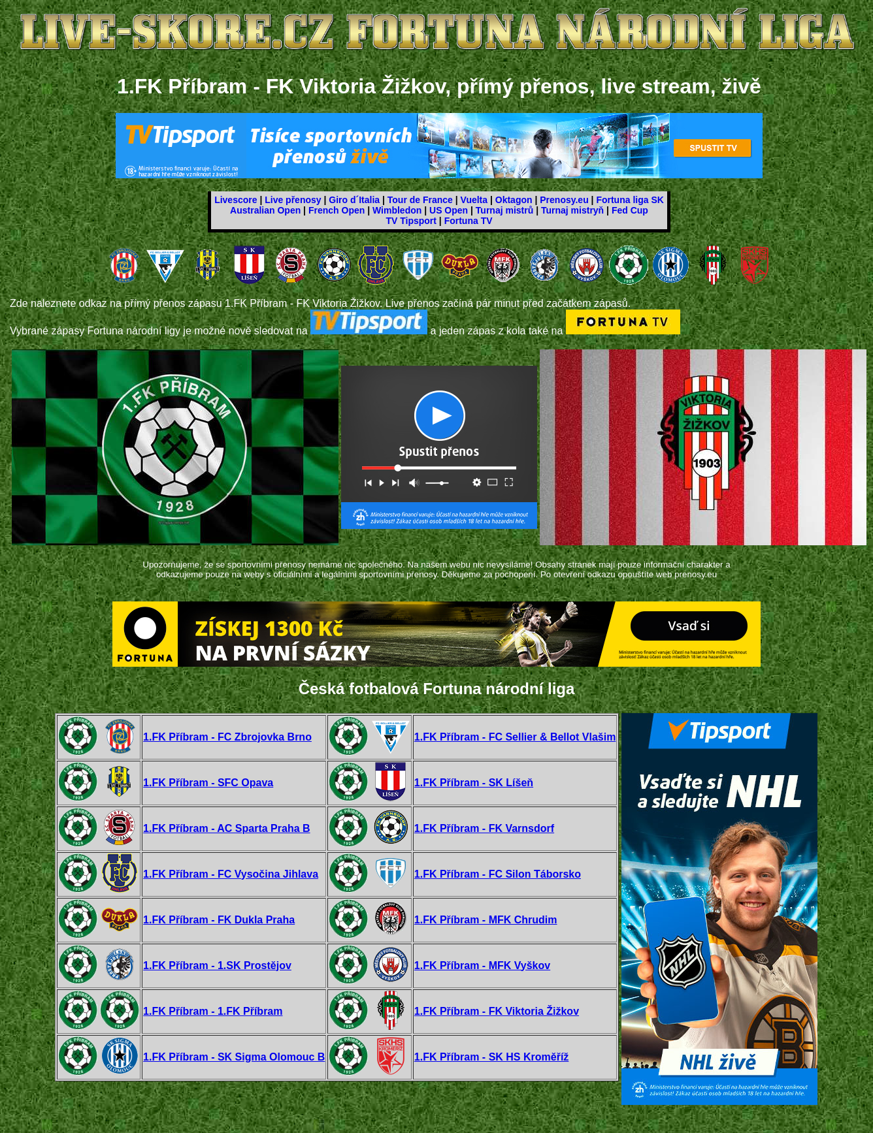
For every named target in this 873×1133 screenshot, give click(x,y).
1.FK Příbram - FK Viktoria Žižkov (496, 1011)
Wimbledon (396, 210)
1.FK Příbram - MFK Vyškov (482, 965)
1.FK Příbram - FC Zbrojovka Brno (227, 736)
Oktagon (514, 200)
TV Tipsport (411, 220)
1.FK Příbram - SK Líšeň (473, 782)
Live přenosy (293, 200)
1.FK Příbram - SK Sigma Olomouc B (234, 1056)
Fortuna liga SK (629, 200)
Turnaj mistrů (504, 210)
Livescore (235, 200)
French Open (336, 210)
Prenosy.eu (564, 200)
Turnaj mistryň (572, 210)
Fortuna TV (468, 220)
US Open (448, 210)
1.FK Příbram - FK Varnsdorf (484, 828)
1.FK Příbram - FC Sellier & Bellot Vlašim (515, 736)
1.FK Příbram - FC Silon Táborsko (497, 874)
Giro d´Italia (354, 200)
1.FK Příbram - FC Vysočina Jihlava (230, 874)
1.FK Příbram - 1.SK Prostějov (217, 965)
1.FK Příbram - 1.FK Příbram (212, 1011)
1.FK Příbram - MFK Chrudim (485, 919)
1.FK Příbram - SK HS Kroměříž (491, 1056)
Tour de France (420, 200)
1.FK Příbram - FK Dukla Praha (219, 919)
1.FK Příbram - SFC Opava (208, 782)
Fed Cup (630, 210)
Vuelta (474, 200)
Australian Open (265, 210)
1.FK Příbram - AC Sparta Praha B (226, 828)
